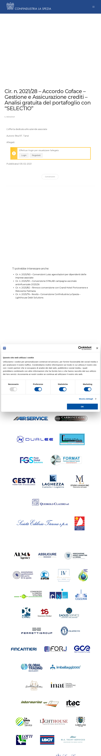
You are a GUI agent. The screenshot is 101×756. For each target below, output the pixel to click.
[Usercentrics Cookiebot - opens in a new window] (80, 348)
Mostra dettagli (86, 399)
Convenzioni (50, 178)
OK (82, 406)
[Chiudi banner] (97, 348)
